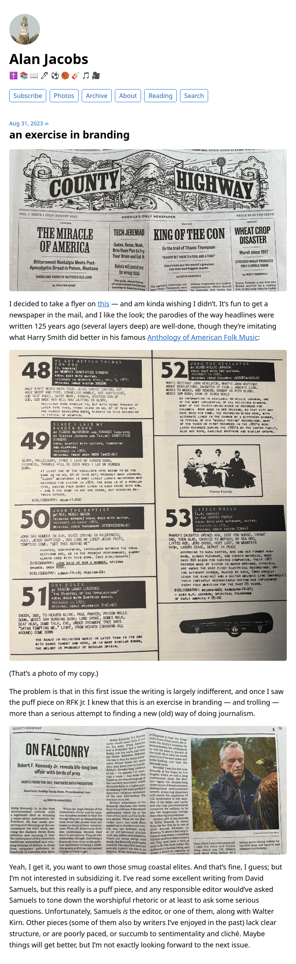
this (103, 303)
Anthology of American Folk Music (202, 337)
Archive (97, 95)
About (128, 95)
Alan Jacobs (48, 58)
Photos (64, 95)
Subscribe (27, 95)
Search (194, 95)
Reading (160, 95)
